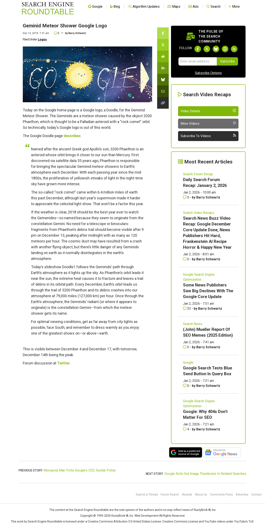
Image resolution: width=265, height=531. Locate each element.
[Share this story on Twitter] (163, 45)
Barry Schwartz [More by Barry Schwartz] (208, 197)
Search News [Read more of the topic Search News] (192, 324)
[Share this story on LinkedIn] (163, 68)
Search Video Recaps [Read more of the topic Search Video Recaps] (198, 213)
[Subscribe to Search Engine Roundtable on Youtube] (225, 49)
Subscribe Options (208, 73)
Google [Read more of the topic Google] (188, 362)
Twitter (63, 363)
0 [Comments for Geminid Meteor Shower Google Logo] (56, 33)
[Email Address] (197, 61)
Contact (256, 494)
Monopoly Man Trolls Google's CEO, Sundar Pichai (80, 470)
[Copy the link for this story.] (163, 103)
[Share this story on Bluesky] (163, 79)
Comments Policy (221, 494)
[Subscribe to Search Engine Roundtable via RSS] (234, 49)
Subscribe (227, 61)
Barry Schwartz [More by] (77, 33)
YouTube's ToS (244, 521)
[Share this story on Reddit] (163, 56)
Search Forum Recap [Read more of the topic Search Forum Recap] (198, 174)
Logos (42, 39)
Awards (187, 494)
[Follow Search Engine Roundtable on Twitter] (207, 49)
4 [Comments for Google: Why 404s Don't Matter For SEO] (186, 429)
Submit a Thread (147, 494)
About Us (201, 494)
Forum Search (170, 494)
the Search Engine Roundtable (89, 510)
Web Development (147, 515)
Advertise (242, 494)
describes (72, 136)
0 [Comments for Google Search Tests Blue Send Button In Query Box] (186, 386)
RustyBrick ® (119, 515)
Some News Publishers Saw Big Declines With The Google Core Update (208, 291)
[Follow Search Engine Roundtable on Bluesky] (216, 49)
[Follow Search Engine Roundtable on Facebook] (197, 49)
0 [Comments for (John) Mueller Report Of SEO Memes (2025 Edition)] (186, 347)
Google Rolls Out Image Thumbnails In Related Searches (205, 474)
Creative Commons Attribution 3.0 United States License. (125, 521)
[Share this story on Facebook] (163, 33)
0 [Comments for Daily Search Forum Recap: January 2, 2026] (186, 197)
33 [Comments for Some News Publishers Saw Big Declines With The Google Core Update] (187, 309)
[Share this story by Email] (163, 91)
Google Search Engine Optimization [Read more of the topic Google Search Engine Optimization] (199, 277)
